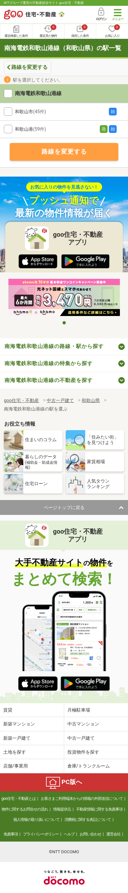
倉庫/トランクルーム (88, 765)
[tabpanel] (64, 298)
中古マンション (83, 723)
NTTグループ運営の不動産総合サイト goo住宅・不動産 (44, 3)
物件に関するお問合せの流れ (25, 809)
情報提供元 (62, 809)
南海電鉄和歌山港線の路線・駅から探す (54, 346)
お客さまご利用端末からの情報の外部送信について (82, 798)
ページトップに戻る (64, 507)
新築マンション (19, 723)
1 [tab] (64, 322)
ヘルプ (69, 834)
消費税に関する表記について (87, 819)
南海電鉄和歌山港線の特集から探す (49, 363)
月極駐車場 (78, 710)
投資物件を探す (83, 752)
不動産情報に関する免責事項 (99, 809)
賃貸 (7, 710)
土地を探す (14, 752)
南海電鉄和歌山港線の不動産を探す (49, 380)
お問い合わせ (90, 834)
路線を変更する (29, 67)
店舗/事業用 (15, 765)
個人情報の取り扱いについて (36, 819)
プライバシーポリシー (41, 834)
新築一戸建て (16, 738)
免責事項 (11, 834)
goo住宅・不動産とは (18, 798)
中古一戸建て (81, 738)
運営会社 (113, 834)
